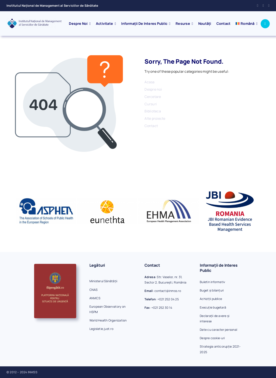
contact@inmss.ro (167, 291)
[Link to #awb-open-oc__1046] (265, 23)
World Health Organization (108, 320)
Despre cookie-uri (212, 338)
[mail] (263, 5)
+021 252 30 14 (161, 308)
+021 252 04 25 (168, 299)
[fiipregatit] (55, 265)
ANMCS (94, 298)
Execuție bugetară (213, 307)
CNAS (93, 290)
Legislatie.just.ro (101, 329)
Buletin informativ (212, 282)
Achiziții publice (211, 299)
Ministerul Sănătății (103, 281)
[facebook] (257, 5)
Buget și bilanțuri (212, 290)
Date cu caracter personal (218, 330)
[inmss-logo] (34, 19)
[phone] (269, 5)
